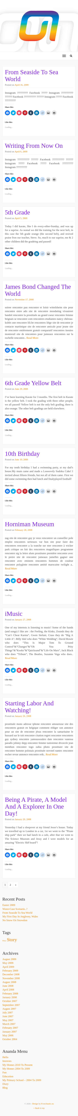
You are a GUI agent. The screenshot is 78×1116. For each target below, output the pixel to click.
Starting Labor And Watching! (29, 707)
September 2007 (11, 1005)
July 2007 (7, 1012)
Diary (5, 1083)
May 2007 (7, 1020)
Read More (32, 337)
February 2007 (10, 1027)
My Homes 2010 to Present (17, 1064)
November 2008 (11, 978)
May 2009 (7, 962)
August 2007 (9, 1008)
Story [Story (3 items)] (12, 939)
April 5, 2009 (21, 218)
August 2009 (9, 959)
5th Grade (17, 212)
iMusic (13, 613)
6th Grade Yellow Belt (33, 383)
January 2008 (9, 997)
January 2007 (9, 1031)
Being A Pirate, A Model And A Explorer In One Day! (36, 806)
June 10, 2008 (21, 459)
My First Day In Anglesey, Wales (20, 916)
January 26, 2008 (23, 716)
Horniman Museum (29, 524)
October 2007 (9, 1001)
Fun (4, 1072)
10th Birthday (22, 453)
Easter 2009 (8, 905)
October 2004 (9, 1039)
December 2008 (10, 974)
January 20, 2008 (23, 819)
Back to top (39, 1108)
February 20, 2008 (23, 530)
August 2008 (9, 982)
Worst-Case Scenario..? (14, 908)
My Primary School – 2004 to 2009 (21, 1080)
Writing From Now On (34, 145)
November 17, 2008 (24, 299)
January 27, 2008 (23, 619)
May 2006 (7, 1035)
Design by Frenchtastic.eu (43, 1104)
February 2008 (10, 993)
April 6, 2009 (21, 151)
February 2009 (10, 970)
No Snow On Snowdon (14, 920)
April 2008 (8, 989)
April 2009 (8, 966)
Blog (5, 1087)
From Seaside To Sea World (31, 76)
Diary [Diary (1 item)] (4, 941)
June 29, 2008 (21, 389)
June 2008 (7, 985)
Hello (5, 1057)
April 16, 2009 (22, 85)
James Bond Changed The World (38, 290)
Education (7, 1076)
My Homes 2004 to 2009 (16, 1068)
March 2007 (8, 1023)
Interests (7, 1061)
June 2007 (7, 1016)
